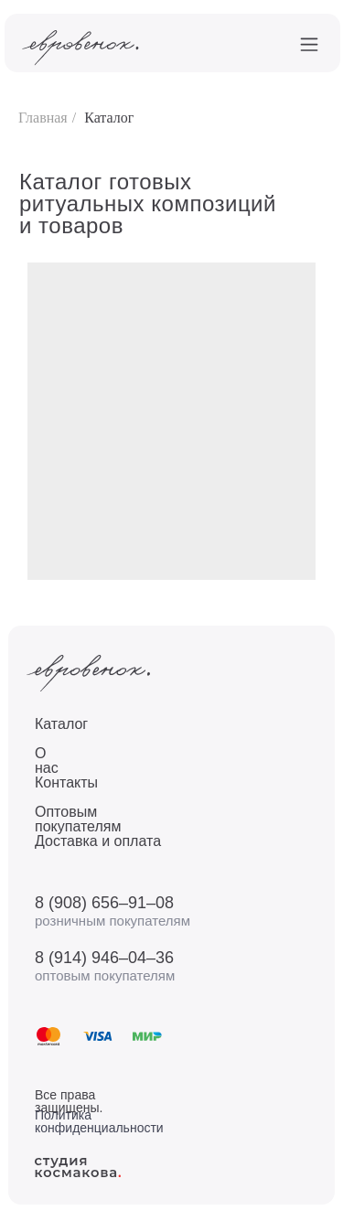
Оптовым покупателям (78, 819)
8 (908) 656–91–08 (104, 903)
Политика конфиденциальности (99, 1121)
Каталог (109, 117)
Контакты (66, 782)
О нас (47, 760)
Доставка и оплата (98, 841)
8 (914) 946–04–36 (104, 957)
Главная (43, 117)
